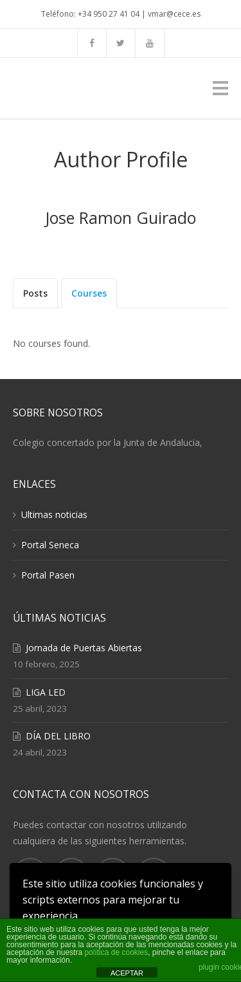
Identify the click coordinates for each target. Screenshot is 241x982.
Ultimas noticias (54, 514)
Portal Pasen (48, 575)
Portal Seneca (50, 545)
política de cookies (116, 952)
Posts (35, 293)
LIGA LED (46, 692)
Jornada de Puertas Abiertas (84, 648)
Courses (89, 293)
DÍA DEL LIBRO (58, 736)
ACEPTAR (127, 973)
